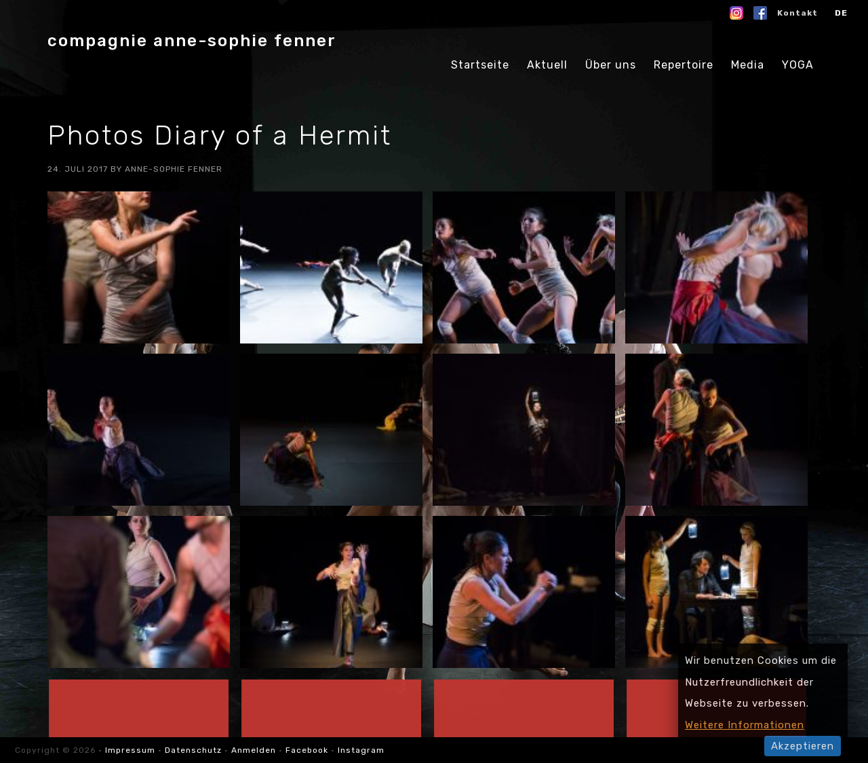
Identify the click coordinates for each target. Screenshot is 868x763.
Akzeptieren (802, 746)
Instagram (361, 750)
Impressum (131, 750)
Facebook (306, 750)
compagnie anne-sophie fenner (191, 41)
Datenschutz (193, 750)
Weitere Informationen (744, 725)
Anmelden (253, 750)
